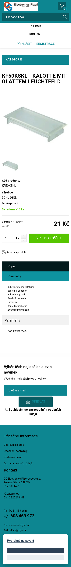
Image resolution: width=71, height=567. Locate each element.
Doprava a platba (14, 444)
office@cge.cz (17, 530)
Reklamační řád (13, 457)
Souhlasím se (33, 412)
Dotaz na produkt (16, 252)
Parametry (14, 276)
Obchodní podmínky (15, 450)
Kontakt (35, 33)
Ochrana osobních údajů (18, 463)
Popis (12, 266)
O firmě (35, 26)
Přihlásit (24, 44)
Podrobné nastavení (20, 540)
